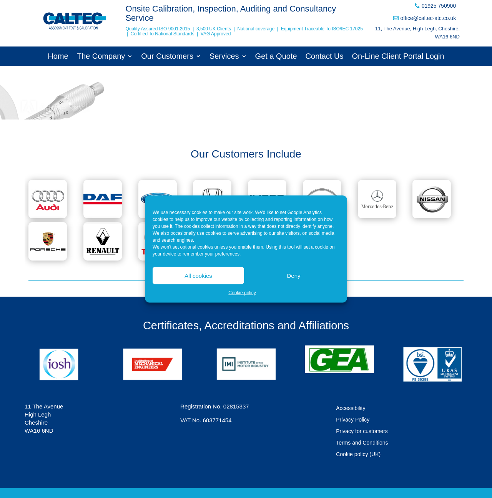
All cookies (198, 275)
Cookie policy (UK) (358, 454)
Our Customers (167, 56)
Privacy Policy (352, 420)
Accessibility (350, 408)
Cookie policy (242, 292)
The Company (101, 56)
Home (58, 56)
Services (224, 56)
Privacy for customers (362, 431)
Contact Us (325, 56)
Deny (293, 275)
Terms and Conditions (362, 443)
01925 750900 (439, 6)
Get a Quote (276, 56)
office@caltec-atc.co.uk (428, 18)
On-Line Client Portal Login (398, 56)
